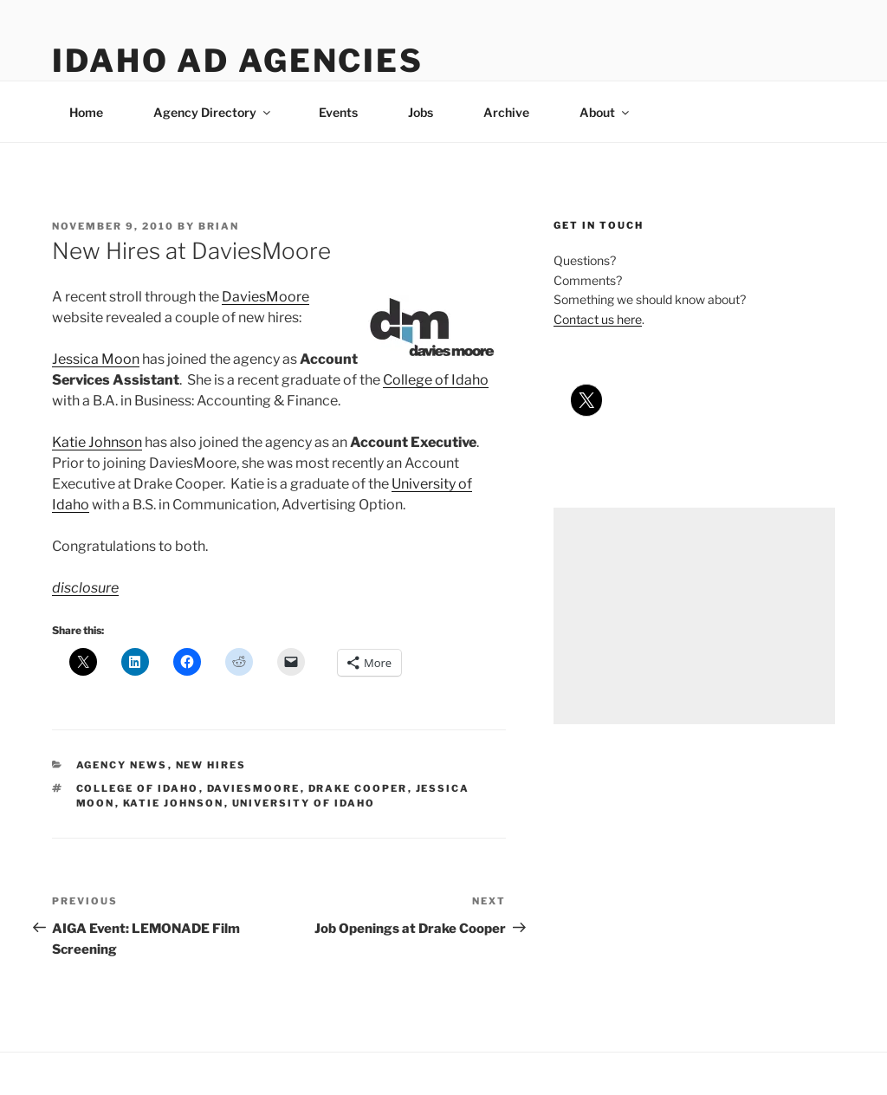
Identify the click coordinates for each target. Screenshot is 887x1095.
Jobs (420, 112)
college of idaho (137, 788)
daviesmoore (254, 788)
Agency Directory (213, 112)
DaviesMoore (265, 296)
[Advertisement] (694, 616)
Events (338, 112)
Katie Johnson (97, 442)
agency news (122, 765)
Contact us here (598, 319)
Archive (506, 112)
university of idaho (304, 803)
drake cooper (358, 788)
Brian (218, 226)
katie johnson (173, 803)
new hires (211, 765)
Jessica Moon (95, 359)
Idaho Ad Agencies (238, 61)
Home (86, 112)
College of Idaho (436, 380)
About (605, 112)
